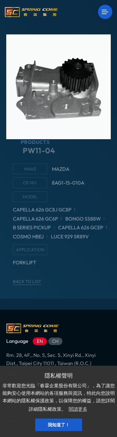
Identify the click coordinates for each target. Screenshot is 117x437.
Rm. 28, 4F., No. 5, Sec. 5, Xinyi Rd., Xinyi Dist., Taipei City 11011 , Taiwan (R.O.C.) (51, 359)
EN (40, 341)
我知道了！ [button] (59, 424)
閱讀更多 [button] (78, 409)
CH (55, 341)
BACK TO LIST (30, 281)
